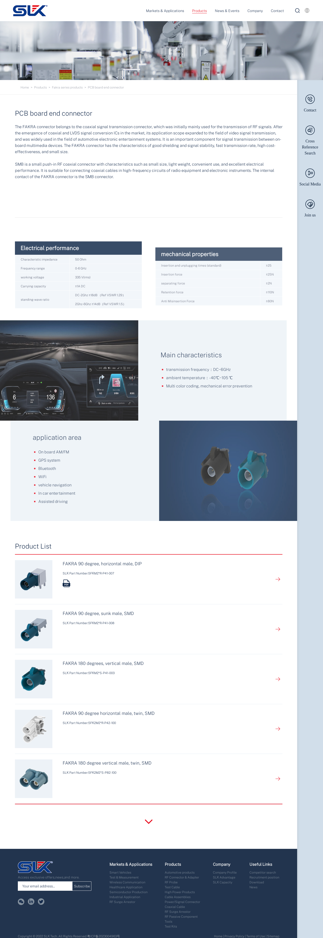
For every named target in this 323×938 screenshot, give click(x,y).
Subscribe (82, 886)
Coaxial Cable (175, 907)
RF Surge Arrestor (122, 902)
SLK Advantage (224, 877)
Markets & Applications (165, 10)
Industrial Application (124, 897)
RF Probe (171, 882)
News (253, 887)
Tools (168, 921)
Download (256, 882)
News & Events (227, 10)
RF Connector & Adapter (182, 877)
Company (255, 10)
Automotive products (180, 872)
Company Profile (225, 872)
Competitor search (262, 872)
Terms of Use (255, 936)
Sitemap (273, 936)
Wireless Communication (127, 882)
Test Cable (172, 887)
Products (199, 10)
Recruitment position (264, 877)
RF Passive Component (181, 916)
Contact (277, 10)
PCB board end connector (106, 87)
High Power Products (180, 892)
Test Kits (171, 926)
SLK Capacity (222, 882)
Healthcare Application (125, 887)
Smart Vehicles (120, 872)
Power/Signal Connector (182, 902)
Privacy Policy (234, 936)
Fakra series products (67, 87)
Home (25, 87)
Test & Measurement (124, 877)
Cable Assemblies (178, 897)
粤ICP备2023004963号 (103, 936)
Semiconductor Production (128, 892)
